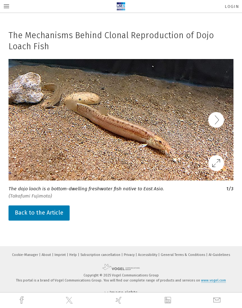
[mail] (217, 300)
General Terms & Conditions (183, 255)
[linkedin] (168, 300)
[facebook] (22, 300)
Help (73, 255)
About (47, 255)
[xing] (119, 300)
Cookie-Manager (25, 255)
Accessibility (148, 255)
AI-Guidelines (219, 255)
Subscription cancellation (100, 255)
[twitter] (70, 300)
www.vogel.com (213, 280)
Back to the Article (39, 212)
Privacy (129, 255)
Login (232, 6)
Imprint (61, 255)
